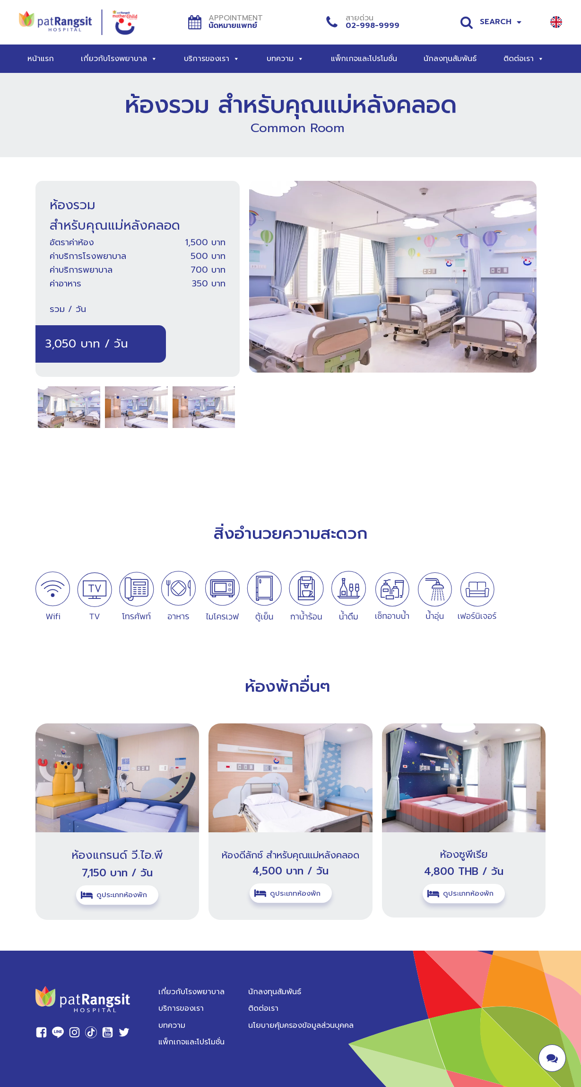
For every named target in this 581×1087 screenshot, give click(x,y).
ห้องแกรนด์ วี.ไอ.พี (117, 855)
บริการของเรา (212, 59)
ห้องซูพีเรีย (464, 854)
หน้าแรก (40, 58)
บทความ (285, 59)
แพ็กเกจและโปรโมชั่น (364, 58)
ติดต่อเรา (523, 59)
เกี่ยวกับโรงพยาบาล (119, 59)
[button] (117, 894)
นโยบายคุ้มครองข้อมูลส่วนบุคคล (301, 1023)
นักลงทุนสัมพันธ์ (450, 58)
